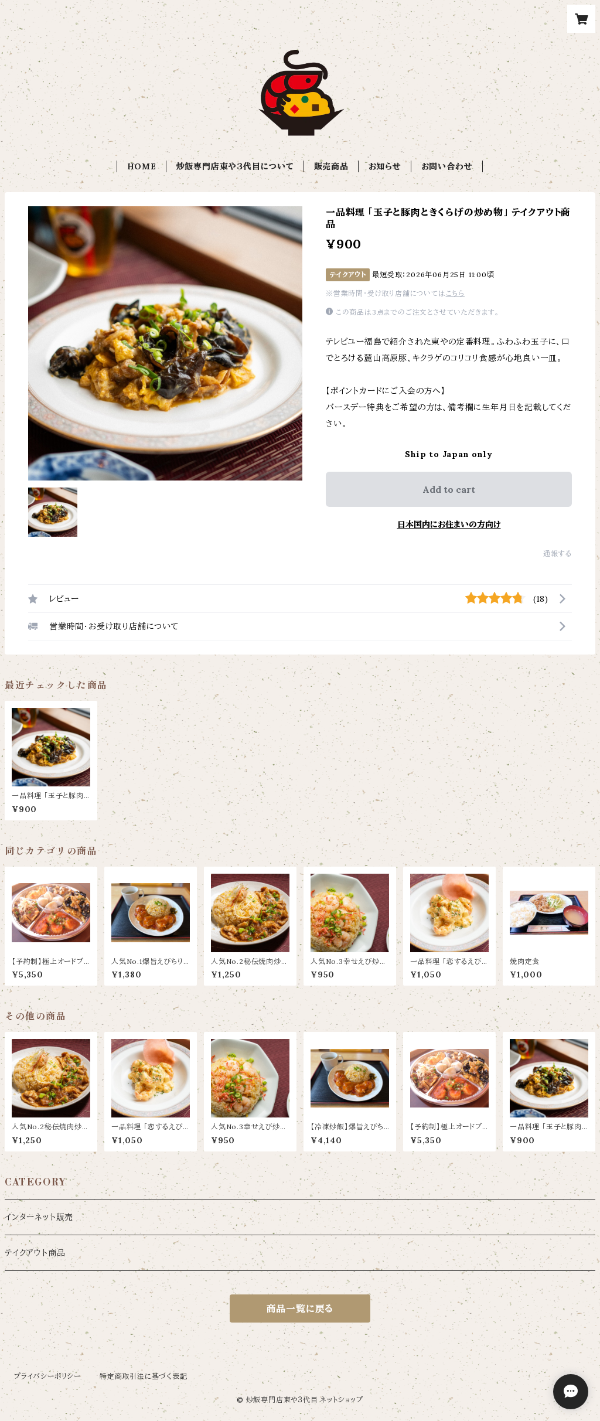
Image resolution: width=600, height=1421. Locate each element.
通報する (557, 553)
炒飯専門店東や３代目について (235, 166)
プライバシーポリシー (47, 1376)
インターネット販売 (39, 1217)
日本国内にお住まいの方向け (449, 524)
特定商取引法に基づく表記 (144, 1376)
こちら (455, 293)
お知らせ (385, 166)
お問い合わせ (447, 166)
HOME (141, 166)
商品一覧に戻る (300, 1308)
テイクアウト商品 (35, 1253)
